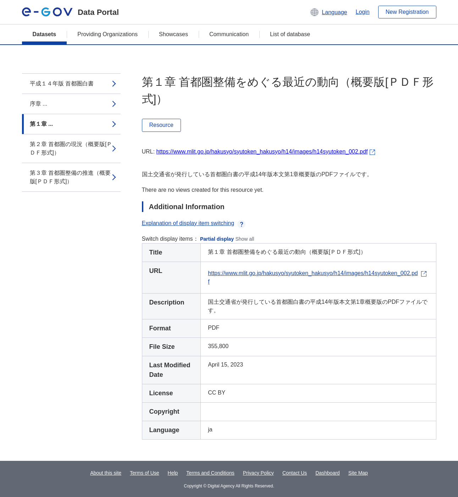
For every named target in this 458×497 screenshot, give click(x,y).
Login (363, 12)
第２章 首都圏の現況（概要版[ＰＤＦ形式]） (71, 148)
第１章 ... (41, 124)
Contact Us (294, 473)
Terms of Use (144, 473)
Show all (244, 239)
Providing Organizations (107, 34)
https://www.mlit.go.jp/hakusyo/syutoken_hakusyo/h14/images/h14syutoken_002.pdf (262, 152)
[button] (328, 12)
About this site (105, 473)
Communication (229, 34)
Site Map (358, 473)
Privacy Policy (258, 473)
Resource (161, 125)
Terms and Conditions (210, 473)
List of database (290, 34)
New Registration (407, 12)
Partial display (217, 239)
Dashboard (327, 473)
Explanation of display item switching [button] (194, 223)
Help (173, 473)
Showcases (173, 34)
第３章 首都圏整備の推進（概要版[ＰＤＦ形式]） (70, 177)
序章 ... (39, 104)
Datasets (44, 34)
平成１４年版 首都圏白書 (62, 83)
